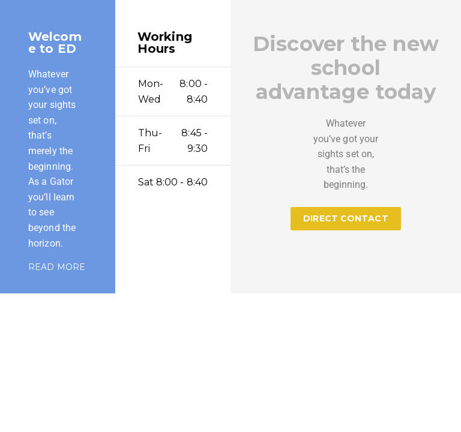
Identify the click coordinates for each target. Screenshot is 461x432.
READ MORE (56, 267)
